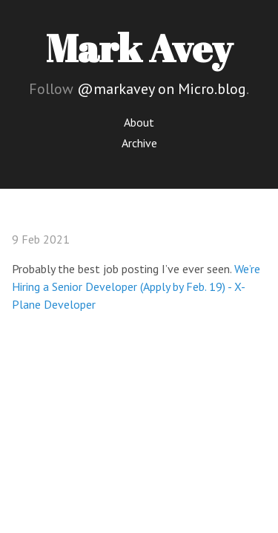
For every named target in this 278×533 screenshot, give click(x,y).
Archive (139, 142)
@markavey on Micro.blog (161, 88)
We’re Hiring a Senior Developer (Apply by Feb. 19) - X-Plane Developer (136, 286)
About (139, 122)
